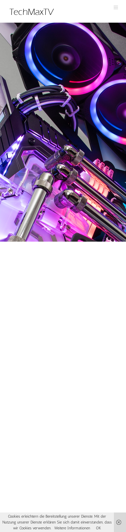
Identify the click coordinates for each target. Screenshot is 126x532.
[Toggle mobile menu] (116, 7)
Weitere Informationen (72, 528)
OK (98, 528)
